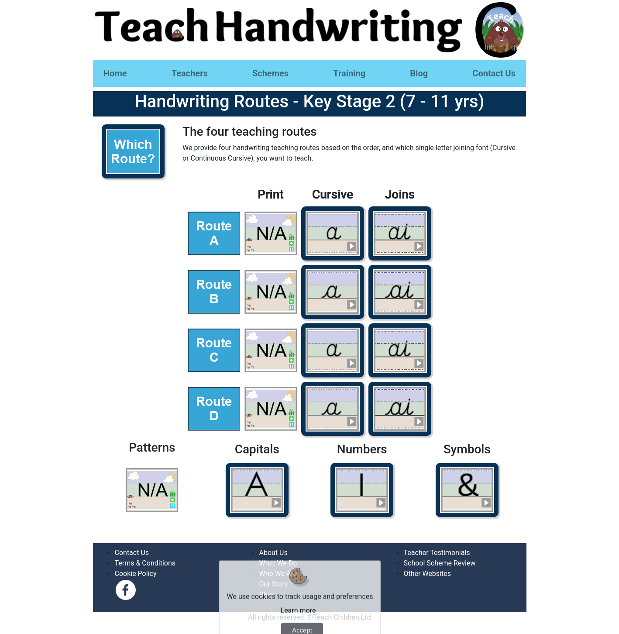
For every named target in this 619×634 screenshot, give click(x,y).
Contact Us (494, 73)
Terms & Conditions (145, 563)
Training (349, 73)
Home (115, 73)
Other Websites (427, 573)
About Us (273, 552)
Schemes (270, 73)
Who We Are (278, 573)
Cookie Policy (136, 573)
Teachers (190, 73)
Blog (419, 73)
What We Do (278, 563)
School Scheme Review (440, 563)
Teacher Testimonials (437, 552)
